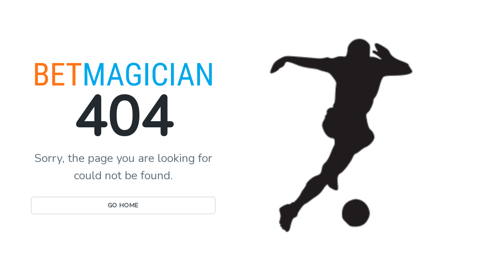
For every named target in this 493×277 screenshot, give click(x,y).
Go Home (123, 205)
